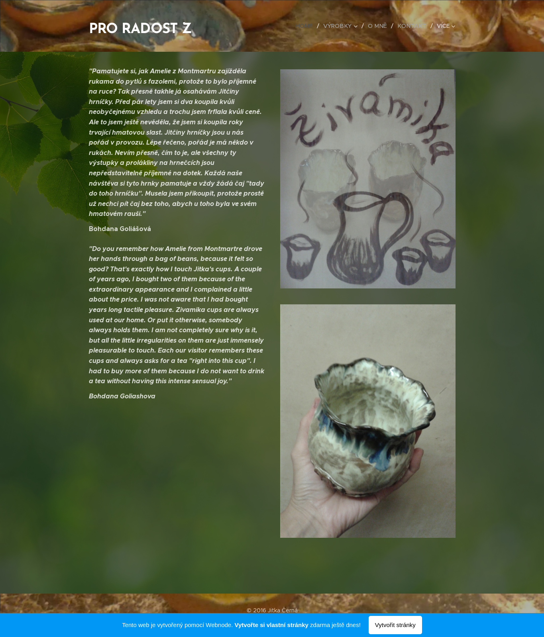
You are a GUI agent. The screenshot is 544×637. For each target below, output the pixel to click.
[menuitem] (310, 26)
